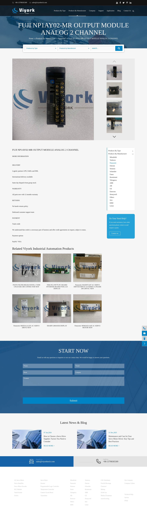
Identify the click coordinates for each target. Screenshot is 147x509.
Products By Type (60, 11)
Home (31, 38)
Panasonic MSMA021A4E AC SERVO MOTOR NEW (87, 326)
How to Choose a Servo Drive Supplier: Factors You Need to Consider (55, 438)
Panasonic (62, 38)
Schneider (113, 171)
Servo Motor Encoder (20, 486)
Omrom (112, 166)
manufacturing (105, 498)
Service (127, 497)
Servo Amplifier (19, 483)
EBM (111, 203)
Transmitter (44, 495)
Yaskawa (113, 160)
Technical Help (129, 494)
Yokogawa (113, 180)
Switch (16, 495)
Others (112, 197)
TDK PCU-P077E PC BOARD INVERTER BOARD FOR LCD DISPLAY (57, 286)
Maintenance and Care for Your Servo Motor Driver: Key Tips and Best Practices (121, 438)
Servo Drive (44, 480)
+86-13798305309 (19, 2)
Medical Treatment (106, 495)
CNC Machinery (105, 480)
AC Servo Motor (19, 480)
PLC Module (18, 489)
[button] (114, 136)
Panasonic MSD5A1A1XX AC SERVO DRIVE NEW (26, 326)
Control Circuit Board (47, 492)
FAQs (126, 500)
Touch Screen (18, 492)
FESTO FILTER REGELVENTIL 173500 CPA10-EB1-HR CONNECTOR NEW (26, 286)
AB (111, 186)
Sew (111, 200)
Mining (103, 489)
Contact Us (127, 11)
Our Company (129, 480)
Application (110, 11)
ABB (111, 183)
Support (101, 11)
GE (111, 189)
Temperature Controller (47, 489)
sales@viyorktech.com (38, 2)
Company (92, 11)
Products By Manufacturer (77, 11)
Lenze (112, 206)
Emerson (113, 191)
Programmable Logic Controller (50, 486)
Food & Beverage (106, 483)
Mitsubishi (113, 157)
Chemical (103, 486)
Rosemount (113, 177)
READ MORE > (49, 446)
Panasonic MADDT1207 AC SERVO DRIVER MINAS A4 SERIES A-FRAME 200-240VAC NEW (87, 286)
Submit (73, 400)
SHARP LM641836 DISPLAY (57, 326)
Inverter (43, 483)
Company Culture (130, 483)
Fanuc (112, 174)
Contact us (114, 233)
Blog (119, 11)
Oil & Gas (104, 492)
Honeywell (113, 194)
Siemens (112, 169)
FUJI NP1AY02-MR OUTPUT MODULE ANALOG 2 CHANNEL (93, 38)
